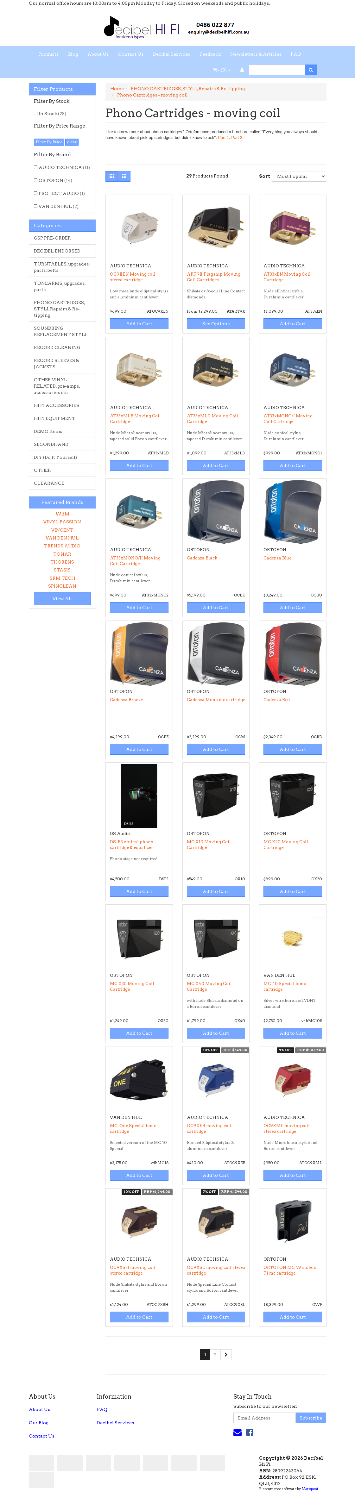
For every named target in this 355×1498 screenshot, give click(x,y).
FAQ (296, 54)
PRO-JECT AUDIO (62, 193)
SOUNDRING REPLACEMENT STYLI (60, 331)
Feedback (210, 54)
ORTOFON (55, 180)
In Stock (52, 113)
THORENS (62, 562)
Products (48, 54)
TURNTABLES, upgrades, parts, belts (62, 267)
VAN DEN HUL (59, 206)
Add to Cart (139, 323)
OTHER (42, 470)
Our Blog (38, 1422)
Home (117, 88)
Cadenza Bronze (126, 699)
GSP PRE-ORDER (52, 237)
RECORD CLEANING (57, 347)
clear (72, 142)
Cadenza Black (202, 558)
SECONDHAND (51, 444)
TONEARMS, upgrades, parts (60, 286)
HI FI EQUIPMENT (54, 418)
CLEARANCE (49, 483)
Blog (73, 54)
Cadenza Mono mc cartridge (216, 699)
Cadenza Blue (277, 558)
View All (62, 598)
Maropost (309, 1489)
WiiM (62, 513)
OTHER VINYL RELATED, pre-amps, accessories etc (57, 386)
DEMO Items (48, 431)
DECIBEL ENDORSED (57, 250)
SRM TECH (62, 578)
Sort (263, 176)
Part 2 (236, 137)
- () (222, 69)
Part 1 (223, 137)
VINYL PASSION (62, 521)
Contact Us (130, 54)
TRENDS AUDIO (62, 545)
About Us (98, 54)
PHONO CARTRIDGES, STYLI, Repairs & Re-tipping (59, 309)
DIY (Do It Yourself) (55, 457)
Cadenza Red (276, 699)
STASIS (62, 569)
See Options (216, 323)
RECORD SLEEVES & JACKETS (56, 363)
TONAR (62, 554)
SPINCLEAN (62, 586)
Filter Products (53, 89)
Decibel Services (171, 54)
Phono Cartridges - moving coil (152, 94)
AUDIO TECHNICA (64, 167)
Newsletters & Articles (255, 54)
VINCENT (62, 530)
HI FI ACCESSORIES (56, 405)
